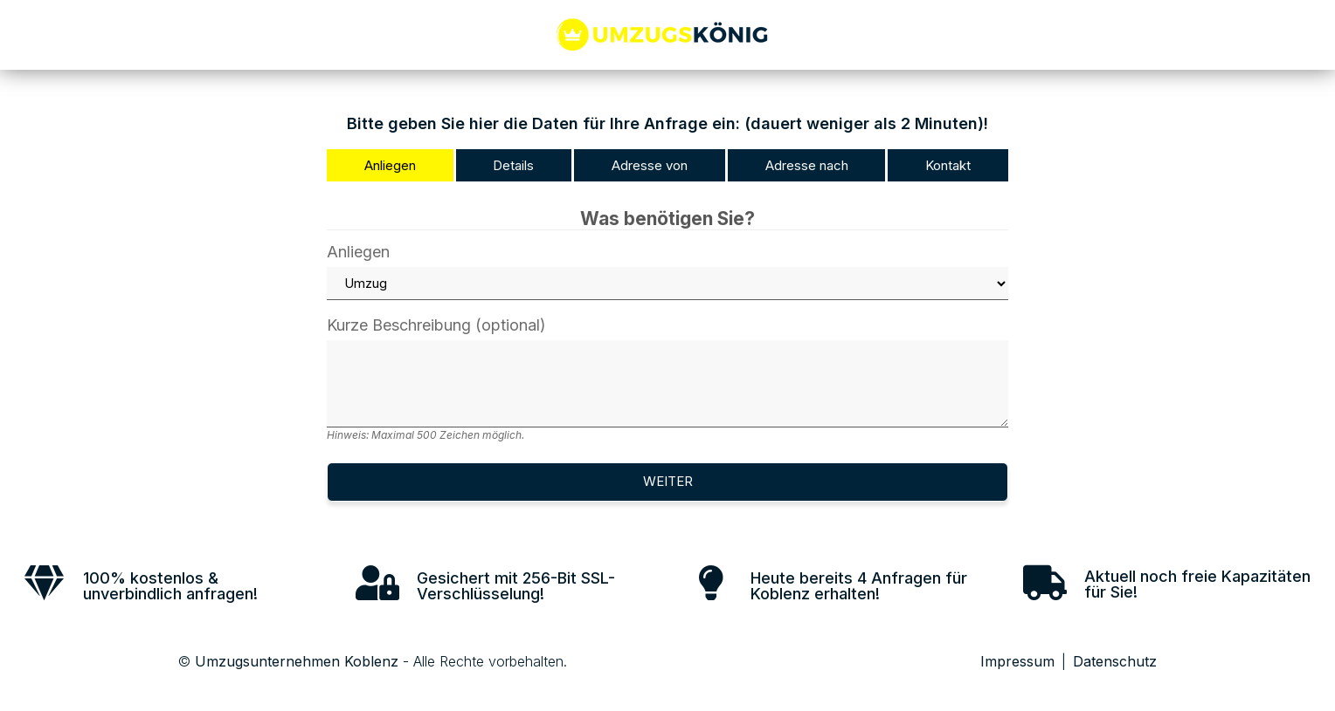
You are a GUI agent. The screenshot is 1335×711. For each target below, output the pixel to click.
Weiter (668, 481)
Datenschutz (1115, 661)
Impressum (1017, 661)
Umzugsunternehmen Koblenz (296, 661)
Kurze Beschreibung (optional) (667, 379)
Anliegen (667, 272)
